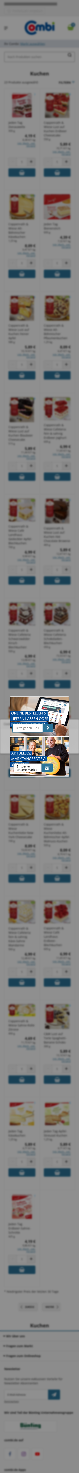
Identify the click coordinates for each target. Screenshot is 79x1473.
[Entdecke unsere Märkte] (47, 768)
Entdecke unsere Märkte (27, 768)
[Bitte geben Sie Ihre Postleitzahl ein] (27, 728)
